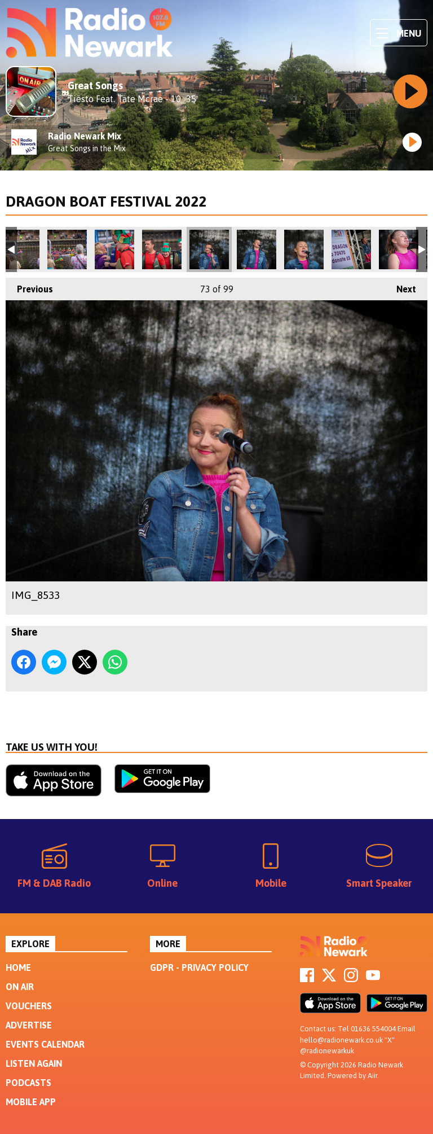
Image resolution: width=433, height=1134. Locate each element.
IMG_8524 (162, 249)
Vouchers (29, 1006)
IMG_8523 (114, 249)
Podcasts (28, 1083)
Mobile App (31, 1102)
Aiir (372, 1075)
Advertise (29, 1025)
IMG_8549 (398, 249)
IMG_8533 (209, 249)
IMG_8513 (67, 249)
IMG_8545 (351, 249)
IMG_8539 (304, 249)
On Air (20, 987)
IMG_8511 (19, 249)
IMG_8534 (256, 249)
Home (18, 967)
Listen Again (34, 1063)
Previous (29, 286)
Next (400, 286)
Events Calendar (45, 1044)
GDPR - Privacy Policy (199, 967)
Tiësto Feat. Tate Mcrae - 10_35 (132, 99)
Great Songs (95, 85)
